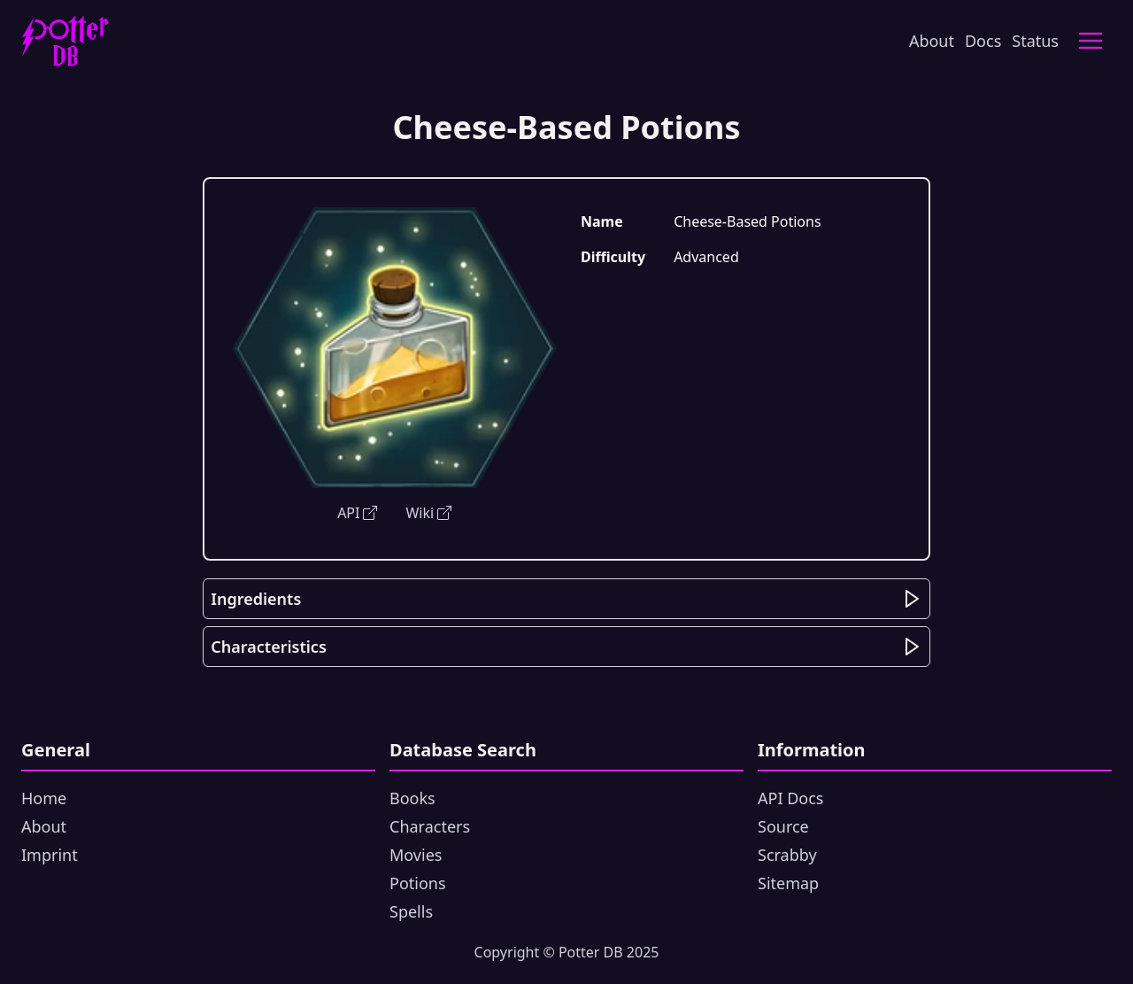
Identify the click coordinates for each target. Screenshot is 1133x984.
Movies (415, 854)
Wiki (428, 513)
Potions (417, 883)
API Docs (790, 798)
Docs (983, 40)
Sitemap (788, 883)
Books (412, 798)
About (931, 40)
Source (783, 826)
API (357, 513)
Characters (429, 826)
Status (1035, 40)
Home (43, 798)
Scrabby (787, 854)
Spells (411, 911)
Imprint (49, 854)
